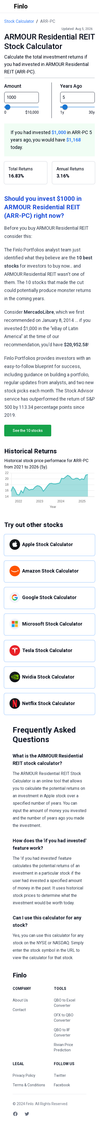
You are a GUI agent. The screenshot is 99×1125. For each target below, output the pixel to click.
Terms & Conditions (29, 1085)
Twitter (60, 1075)
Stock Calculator (19, 21)
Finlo (30, 1104)
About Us (20, 1000)
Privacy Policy (24, 1075)
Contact (19, 1010)
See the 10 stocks (28, 430)
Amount (12, 86)
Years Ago (71, 86)
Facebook (62, 1085)
